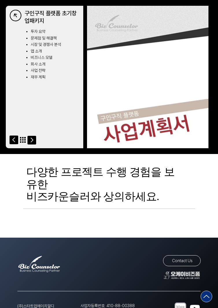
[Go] (14, 140)
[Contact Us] (182, 260)
